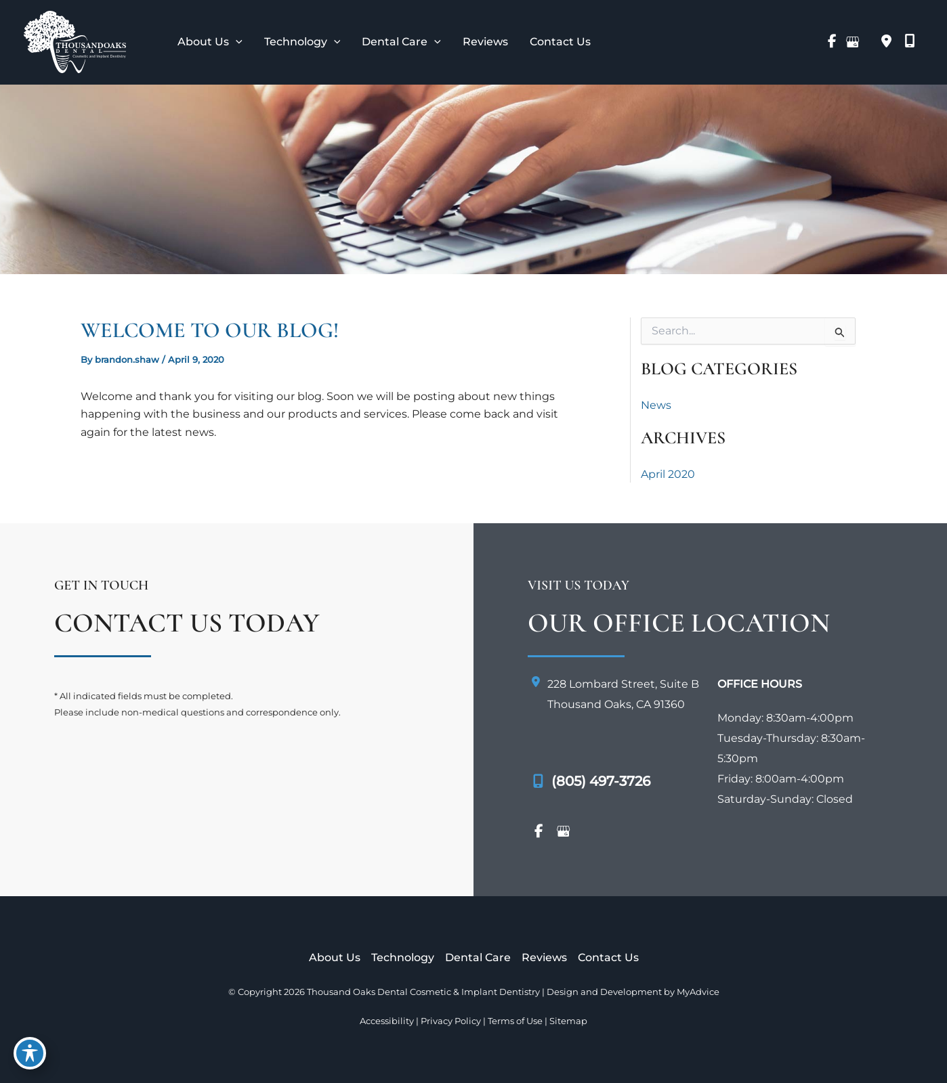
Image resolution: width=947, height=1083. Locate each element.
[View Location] (886, 42)
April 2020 (668, 474)
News (656, 405)
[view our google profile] (852, 42)
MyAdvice (698, 991)
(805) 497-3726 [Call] (600, 781)
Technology (402, 957)
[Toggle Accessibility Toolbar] (30, 1053)
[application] (236, 42)
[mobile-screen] (910, 40)
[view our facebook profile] (832, 42)
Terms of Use (515, 1020)
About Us (334, 957)
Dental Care (478, 957)
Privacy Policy (451, 1020)
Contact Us (608, 957)
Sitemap (568, 1020)
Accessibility (387, 1020)
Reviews (544, 957)
